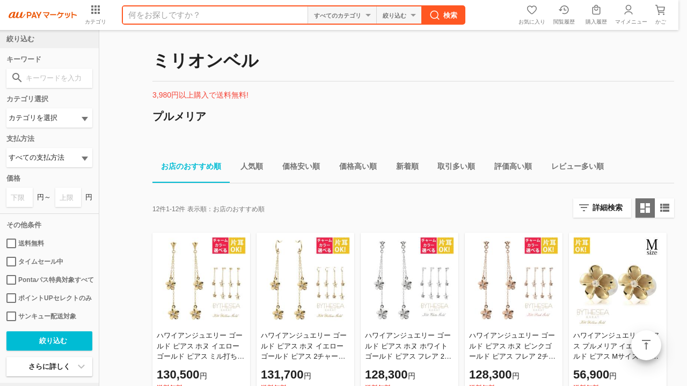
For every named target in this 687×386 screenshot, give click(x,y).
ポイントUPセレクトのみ (49, 298)
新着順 (403, 168)
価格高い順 (354, 168)
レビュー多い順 (573, 168)
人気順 (247, 168)
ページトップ (646, 345)
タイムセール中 (34, 261)
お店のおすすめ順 (186, 168)
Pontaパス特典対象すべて (49, 280)
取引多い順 (452, 168)
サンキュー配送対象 (41, 316)
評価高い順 (509, 168)
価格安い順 (297, 168)
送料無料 (25, 243)
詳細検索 (608, 207)
